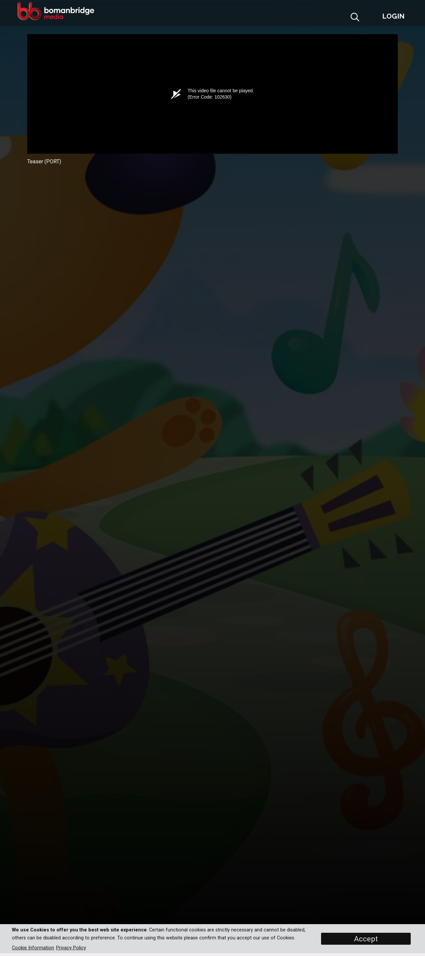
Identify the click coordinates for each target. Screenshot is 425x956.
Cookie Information (33, 948)
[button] (371, 19)
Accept (366, 938)
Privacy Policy (71, 948)
